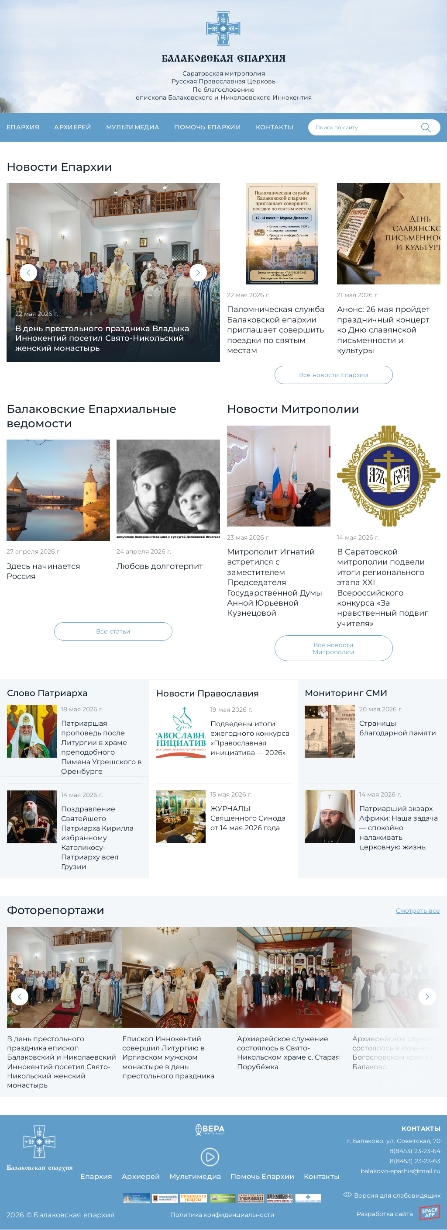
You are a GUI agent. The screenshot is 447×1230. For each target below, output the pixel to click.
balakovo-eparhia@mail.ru (400, 1171)
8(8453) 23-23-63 (415, 1161)
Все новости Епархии (333, 375)
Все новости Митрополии (333, 648)
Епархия (23, 127)
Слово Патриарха (47, 693)
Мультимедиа (133, 127)
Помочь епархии (207, 127)
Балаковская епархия (224, 58)
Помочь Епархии (262, 1176)
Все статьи (113, 631)
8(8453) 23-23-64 (414, 1151)
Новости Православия (207, 693)
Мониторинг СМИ (346, 693)
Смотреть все (418, 911)
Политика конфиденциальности (222, 1215)
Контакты (275, 127)
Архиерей (72, 127)
